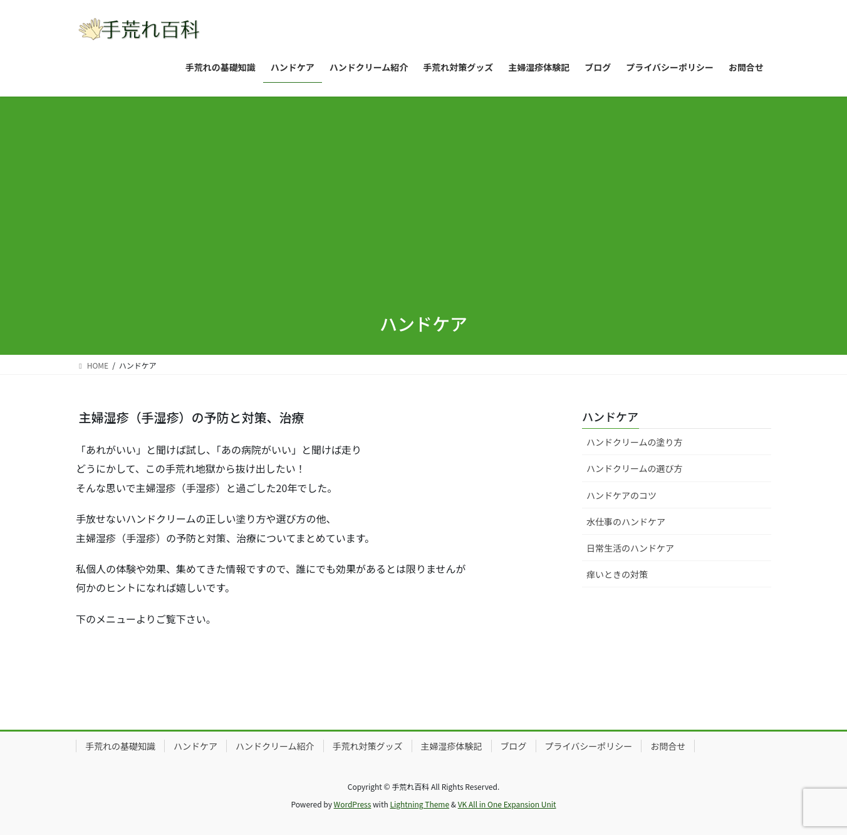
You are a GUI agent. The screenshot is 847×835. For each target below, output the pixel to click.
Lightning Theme (419, 804)
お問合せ (667, 746)
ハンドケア (610, 416)
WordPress (353, 804)
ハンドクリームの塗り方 (634, 442)
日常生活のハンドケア (630, 548)
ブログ (514, 746)
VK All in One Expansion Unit (507, 804)
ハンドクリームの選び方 (634, 468)
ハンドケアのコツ (621, 495)
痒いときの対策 (617, 574)
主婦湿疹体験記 (451, 746)
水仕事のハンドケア (625, 521)
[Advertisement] (423, 205)
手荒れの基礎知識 (120, 746)
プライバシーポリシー (589, 746)
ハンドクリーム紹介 (275, 746)
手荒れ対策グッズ (368, 746)
